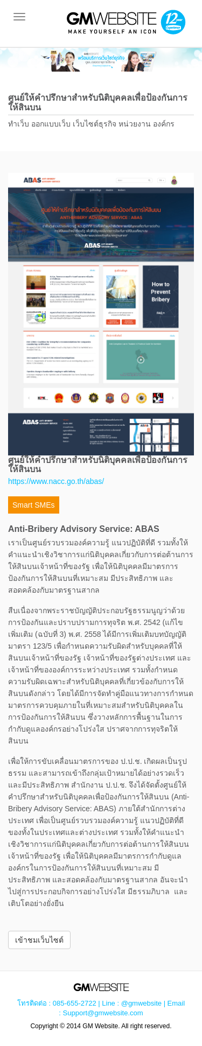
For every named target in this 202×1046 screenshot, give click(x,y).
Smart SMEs (33, 505)
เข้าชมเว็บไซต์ (39, 940)
